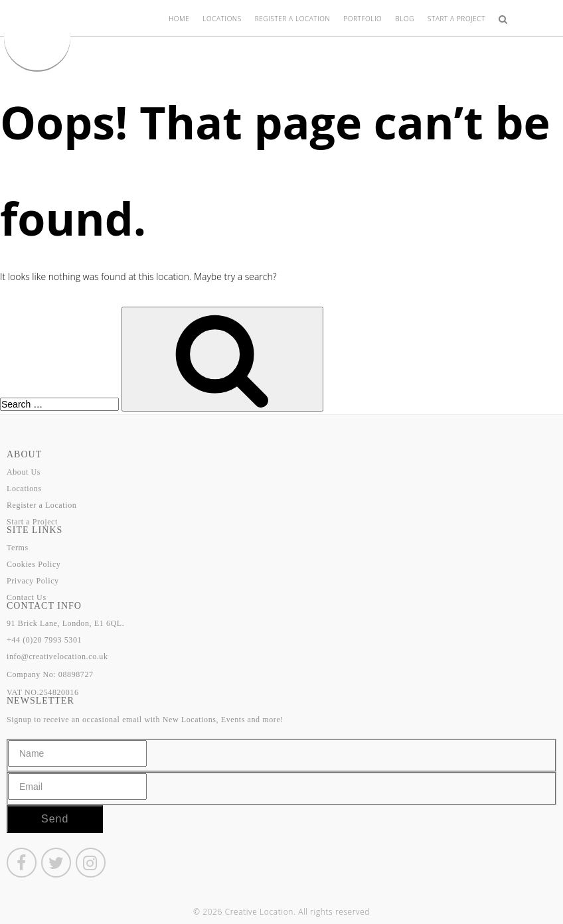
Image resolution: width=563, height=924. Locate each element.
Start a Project (456, 18)
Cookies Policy (33, 564)
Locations (221, 18)
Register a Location (293, 18)
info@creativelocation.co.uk (57, 656)
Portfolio (362, 18)
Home (179, 18)
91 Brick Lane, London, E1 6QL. (65, 623)
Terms (18, 547)
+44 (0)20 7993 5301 (44, 640)
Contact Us (26, 597)
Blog (404, 18)
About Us (23, 472)
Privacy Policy (33, 580)
